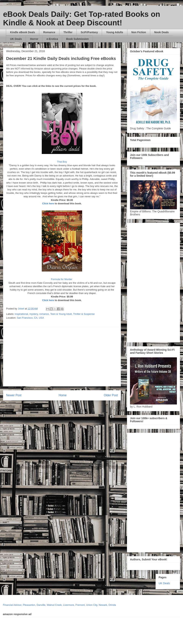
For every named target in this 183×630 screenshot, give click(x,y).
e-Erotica (52, 38)
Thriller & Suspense (84, 314)
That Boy (62, 161)
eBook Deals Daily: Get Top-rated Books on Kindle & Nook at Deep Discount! (81, 18)
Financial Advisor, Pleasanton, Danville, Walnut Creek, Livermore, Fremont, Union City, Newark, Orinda (59, 604)
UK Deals (16, 38)
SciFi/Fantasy (89, 32)
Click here (48, 203)
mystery (33, 314)
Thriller (67, 32)
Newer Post (14, 395)
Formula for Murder (62, 279)
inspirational (21, 314)
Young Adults (114, 32)
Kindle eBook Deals (22, 32)
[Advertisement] (68, 356)
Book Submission (77, 38)
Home (63, 395)
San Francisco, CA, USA (30, 317)
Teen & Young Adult (61, 314)
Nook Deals (161, 32)
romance (44, 314)
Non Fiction (138, 32)
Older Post (111, 395)
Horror (34, 38)
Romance (49, 32)
